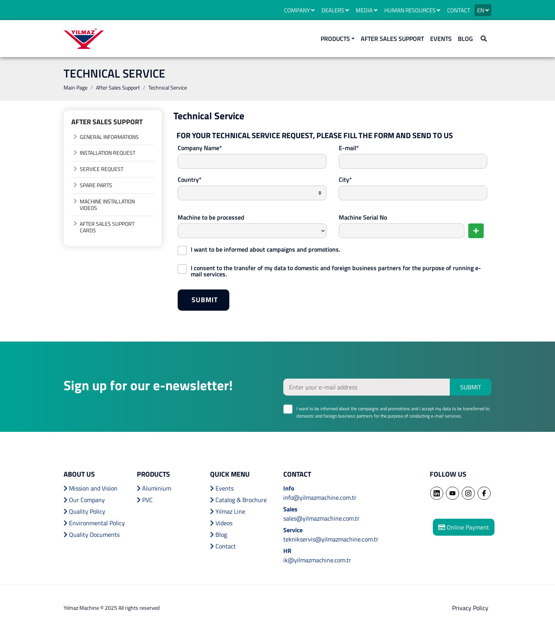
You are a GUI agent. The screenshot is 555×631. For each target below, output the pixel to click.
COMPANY (299, 10)
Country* (190, 179)
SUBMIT (210, 302)
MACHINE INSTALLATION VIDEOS (107, 204)
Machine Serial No (363, 217)
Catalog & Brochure (238, 499)
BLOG (465, 38)
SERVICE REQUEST (101, 169)
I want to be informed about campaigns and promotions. (265, 248)
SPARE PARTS (96, 185)
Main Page (75, 87)
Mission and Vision (91, 488)
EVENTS (441, 38)
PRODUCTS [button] (335, 38)
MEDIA (366, 10)
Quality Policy (84, 511)
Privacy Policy (470, 607)
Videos (221, 523)
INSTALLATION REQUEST (107, 153)
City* (345, 179)
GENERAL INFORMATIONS (109, 137)
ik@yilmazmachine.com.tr (317, 560)
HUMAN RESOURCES (412, 10)
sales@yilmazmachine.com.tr (321, 518)
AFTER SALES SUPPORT (392, 38)
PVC (145, 499)
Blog (218, 534)
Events (222, 488)
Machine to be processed (211, 217)
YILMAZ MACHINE (84, 38)
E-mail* (349, 148)
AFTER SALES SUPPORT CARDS (107, 227)
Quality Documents (91, 534)
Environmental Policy (94, 523)
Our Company (84, 499)
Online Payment (463, 527)
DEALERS (335, 10)
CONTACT (458, 10)
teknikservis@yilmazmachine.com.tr (330, 539)
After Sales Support (118, 87)
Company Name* (200, 148)
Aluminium (154, 488)
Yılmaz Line (227, 511)
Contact (223, 546)
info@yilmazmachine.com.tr (320, 497)
